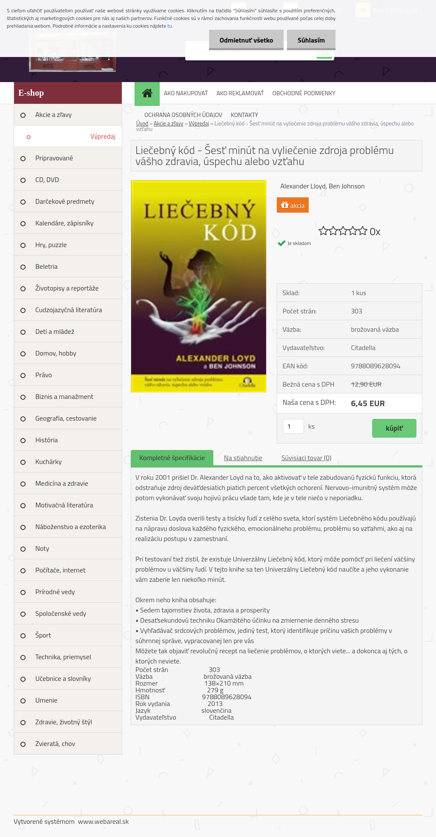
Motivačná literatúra (64, 505)
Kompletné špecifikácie (172, 458)
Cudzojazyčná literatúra (68, 310)
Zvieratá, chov (55, 743)
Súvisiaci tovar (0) (306, 458)
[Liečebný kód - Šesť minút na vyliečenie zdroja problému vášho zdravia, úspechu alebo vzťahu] (198, 184)
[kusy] (293, 426)
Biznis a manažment (64, 396)
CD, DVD (47, 179)
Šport (43, 635)
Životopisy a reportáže (67, 288)
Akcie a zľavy (53, 114)
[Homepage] (150, 93)
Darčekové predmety (65, 201)
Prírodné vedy (55, 591)
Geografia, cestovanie (66, 418)
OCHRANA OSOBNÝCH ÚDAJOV (183, 114)
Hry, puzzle (51, 244)
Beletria (46, 266)
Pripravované (54, 158)
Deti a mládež (54, 331)
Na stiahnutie (243, 458)
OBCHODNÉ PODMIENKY (304, 92)
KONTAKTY (244, 114)
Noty (42, 548)
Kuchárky (48, 461)
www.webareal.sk (103, 821)
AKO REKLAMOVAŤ (240, 92)
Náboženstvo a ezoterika (70, 526)
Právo (43, 375)
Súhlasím (311, 40)
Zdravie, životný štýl (63, 722)
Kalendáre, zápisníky (64, 223)
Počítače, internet (60, 570)
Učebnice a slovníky (63, 678)
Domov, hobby (55, 353)
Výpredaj (102, 136)
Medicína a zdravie (61, 483)
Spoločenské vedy (60, 613)
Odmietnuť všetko (246, 40)
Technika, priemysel (63, 657)
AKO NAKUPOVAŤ (186, 92)
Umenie (46, 700)
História (46, 440)
